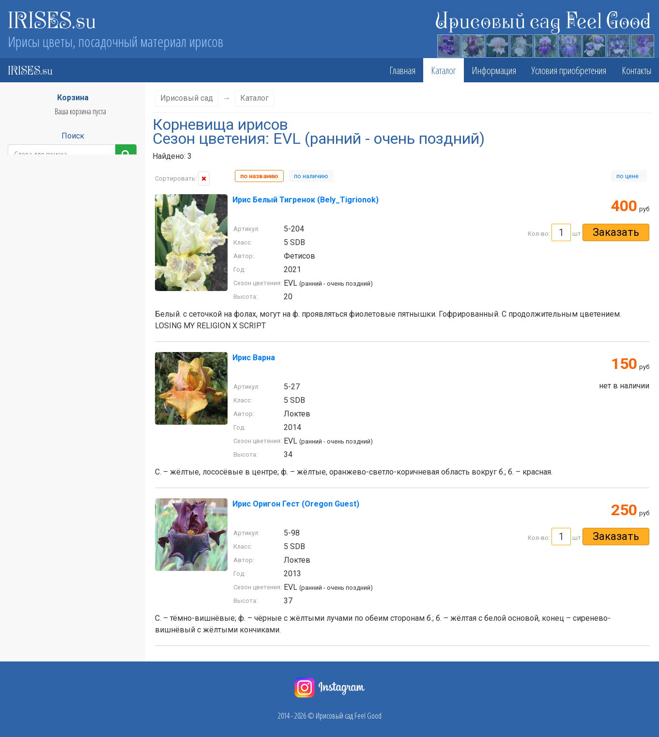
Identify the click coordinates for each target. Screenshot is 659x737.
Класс (68, 189)
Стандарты (68, 485)
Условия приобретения (569, 70)
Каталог (443, 70)
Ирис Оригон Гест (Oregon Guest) (295, 503)
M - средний (27, 336)
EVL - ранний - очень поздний (50, 296)
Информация (494, 70)
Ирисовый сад (186, 98)
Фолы (68, 505)
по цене (629, 176)
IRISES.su (52, 19)
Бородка (68, 524)
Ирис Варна (253, 357)
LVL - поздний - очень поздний (51, 323)
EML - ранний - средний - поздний (56, 282)
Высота (68, 208)
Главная (402, 70)
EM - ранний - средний (41, 268)
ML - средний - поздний (42, 350)
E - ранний (25, 241)
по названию (259, 176)
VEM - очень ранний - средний (51, 418)
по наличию (311, 176)
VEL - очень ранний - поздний (50, 404)
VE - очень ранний (35, 377)
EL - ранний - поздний (39, 255)
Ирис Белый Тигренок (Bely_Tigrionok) (305, 199)
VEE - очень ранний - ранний (49, 390)
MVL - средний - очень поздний (52, 363)
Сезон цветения (68, 228)
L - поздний (26, 309)
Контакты (636, 70)
